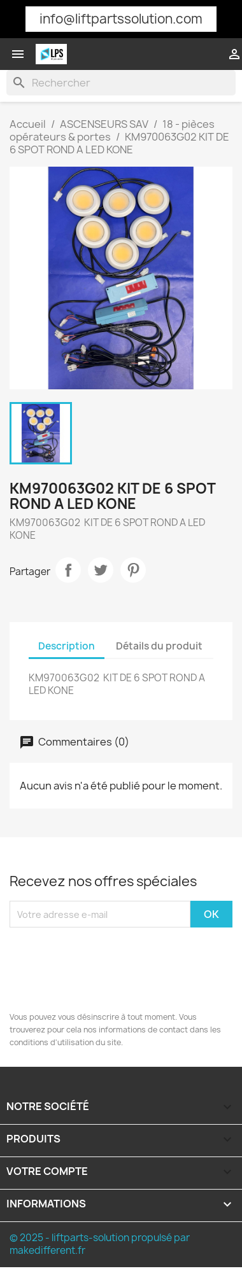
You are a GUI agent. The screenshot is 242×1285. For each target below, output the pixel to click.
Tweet (100, 570)
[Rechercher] (121, 82)
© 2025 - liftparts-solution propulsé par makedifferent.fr (100, 1244)
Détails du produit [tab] (159, 646)
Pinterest (133, 570)
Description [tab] (66, 646)
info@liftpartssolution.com (121, 18)
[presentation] (95, 972)
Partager (68, 570)
